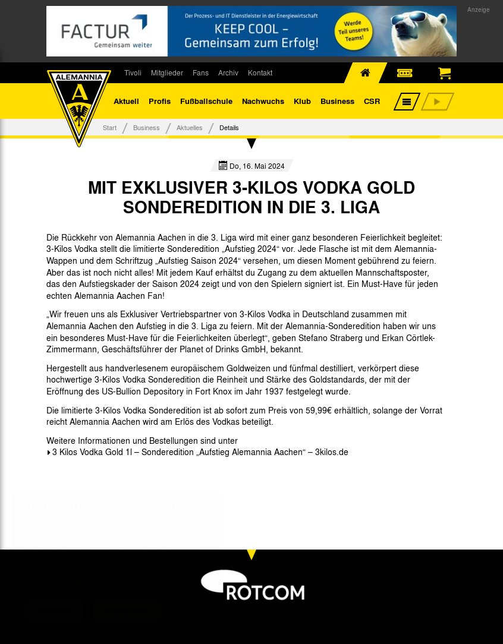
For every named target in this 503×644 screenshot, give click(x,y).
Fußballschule (206, 100)
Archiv (228, 72)
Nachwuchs (263, 100)
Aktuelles (190, 127)
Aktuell (126, 100)
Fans (201, 72)
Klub (302, 100)
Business (337, 100)
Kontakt (260, 72)
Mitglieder (167, 72)
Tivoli (133, 72)
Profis (160, 100)
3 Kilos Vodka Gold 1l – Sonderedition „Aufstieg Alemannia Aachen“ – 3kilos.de (200, 451)
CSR (372, 100)
